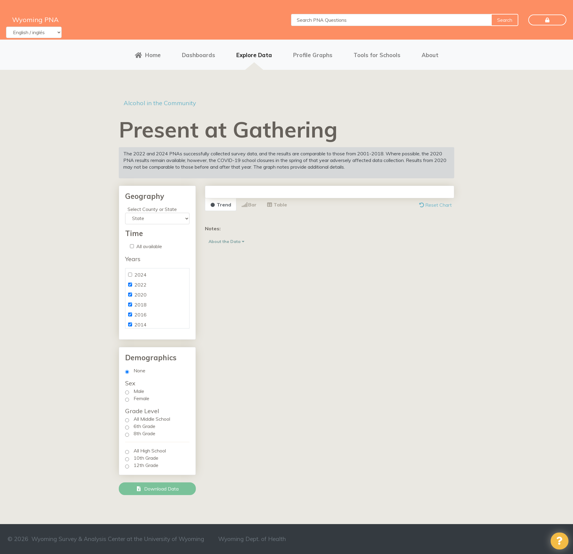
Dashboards (198, 55)
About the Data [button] (226, 241)
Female (141, 398)
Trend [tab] (220, 205)
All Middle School (152, 419)
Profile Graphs (312, 55)
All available (149, 246)
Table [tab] (277, 205)
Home (148, 55)
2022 (140, 285)
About (430, 55)
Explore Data (254, 55)
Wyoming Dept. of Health (252, 539)
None (139, 371)
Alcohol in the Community (160, 103)
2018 (140, 305)
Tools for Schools (377, 55)
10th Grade (146, 458)
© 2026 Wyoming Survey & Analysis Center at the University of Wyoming (106, 539)
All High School (150, 451)
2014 (140, 325)
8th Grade (144, 433)
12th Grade (146, 465)
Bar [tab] (249, 205)
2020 (140, 295)
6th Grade (144, 426)
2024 (140, 275)
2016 (140, 315)
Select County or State (152, 209)
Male (139, 391)
